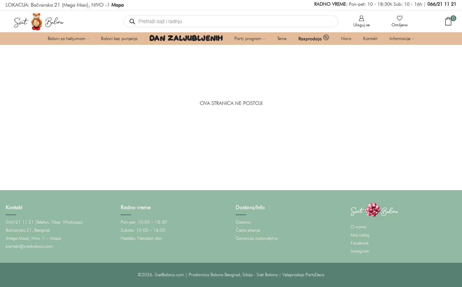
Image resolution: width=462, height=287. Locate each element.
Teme (281, 38)
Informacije (401, 38)
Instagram (360, 251)
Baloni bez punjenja (119, 38)
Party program (249, 38)
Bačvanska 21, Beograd (28, 230)
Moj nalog (360, 235)
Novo (346, 38)
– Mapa (53, 238)
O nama (358, 227)
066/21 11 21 (441, 4)
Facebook (360, 243)
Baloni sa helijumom (68, 38)
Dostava (243, 222)
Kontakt (370, 38)
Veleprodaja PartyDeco (303, 274)
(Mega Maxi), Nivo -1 (25, 238)
